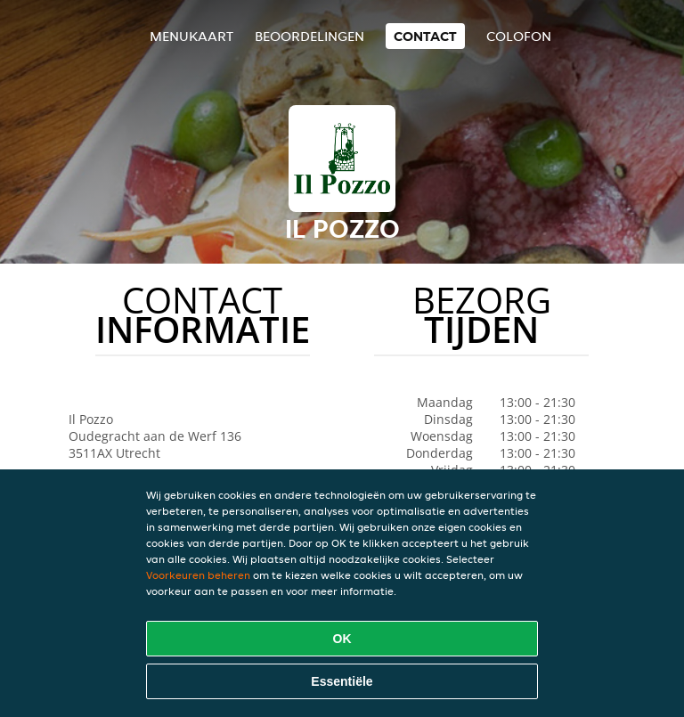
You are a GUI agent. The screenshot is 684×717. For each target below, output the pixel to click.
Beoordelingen (309, 36)
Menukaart (191, 36)
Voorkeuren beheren (198, 575)
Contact (425, 36)
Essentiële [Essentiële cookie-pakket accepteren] (341, 681)
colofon (518, 36)
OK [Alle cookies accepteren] (342, 638)
